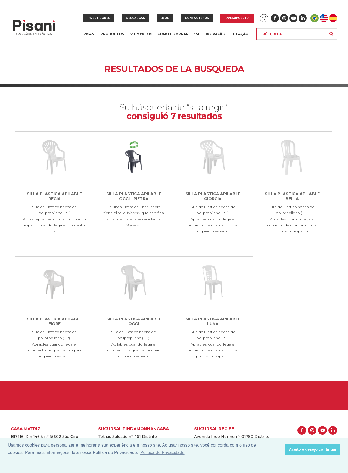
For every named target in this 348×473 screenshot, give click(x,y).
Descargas (135, 18)
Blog (165, 18)
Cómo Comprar (172, 34)
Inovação (215, 34)
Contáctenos (197, 18)
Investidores (99, 18)
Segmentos (140, 37)
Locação (239, 34)
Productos (112, 37)
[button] (279, 449)
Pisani (89, 37)
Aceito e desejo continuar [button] (313, 449)
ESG (197, 34)
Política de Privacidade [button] (162, 452)
